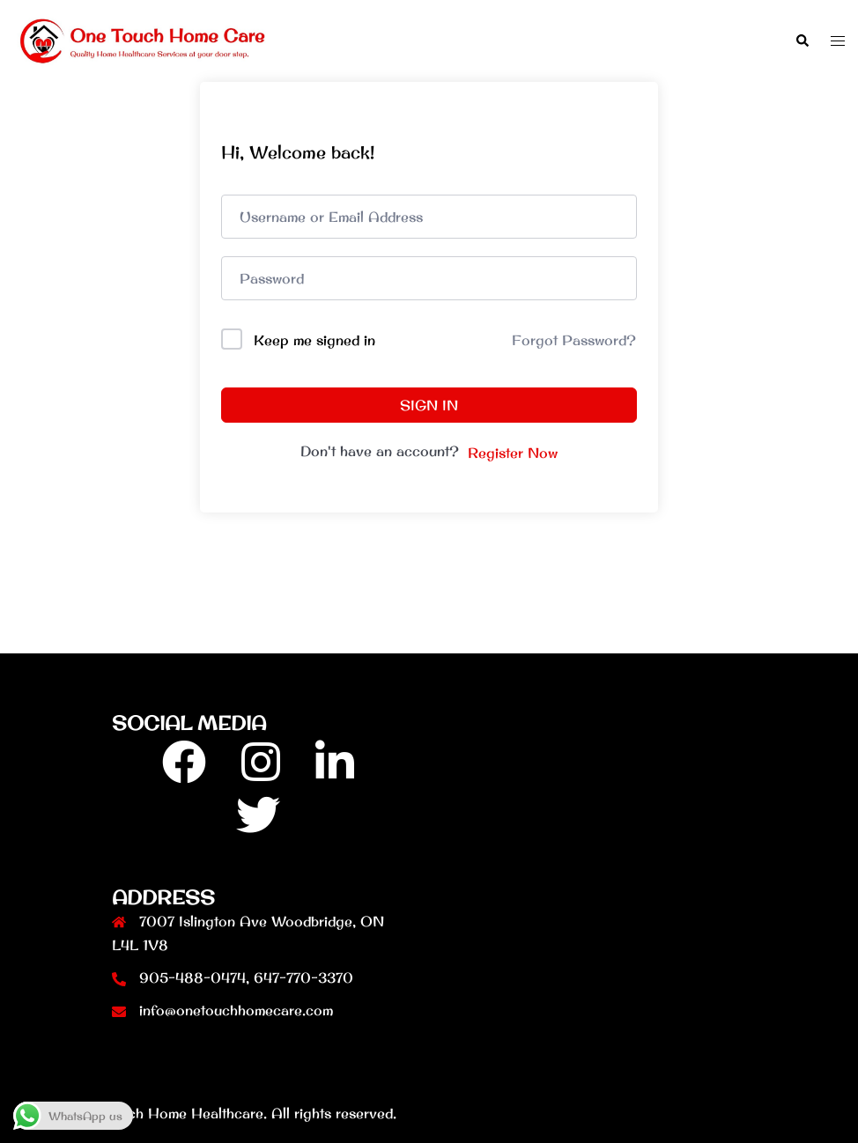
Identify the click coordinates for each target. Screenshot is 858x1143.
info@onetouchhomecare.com (236, 1010)
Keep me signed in (314, 340)
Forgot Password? (574, 340)
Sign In (429, 405)
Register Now (513, 452)
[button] (802, 40)
